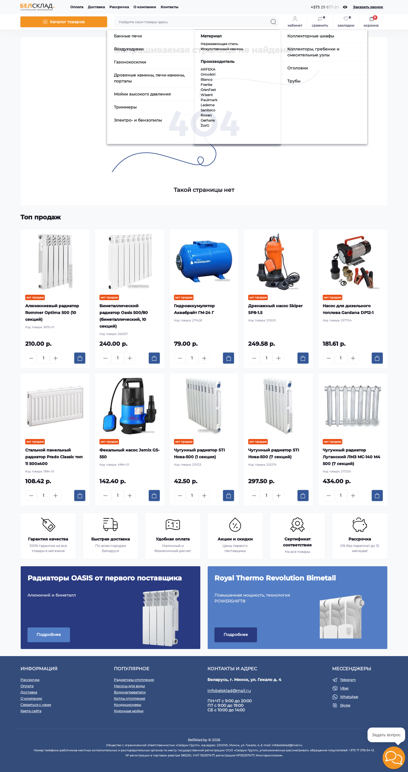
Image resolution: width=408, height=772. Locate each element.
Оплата (76, 7)
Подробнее (49, 634)
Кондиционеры (127, 705)
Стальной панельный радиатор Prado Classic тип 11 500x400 (54, 456)
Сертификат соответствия (297, 542)
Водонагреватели (130, 692)
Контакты (169, 7)
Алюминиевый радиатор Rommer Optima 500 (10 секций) (52, 312)
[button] (393, 757)
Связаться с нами (35, 705)
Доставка (96, 7)
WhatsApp (349, 697)
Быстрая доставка (110, 539)
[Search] (273, 21)
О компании (144, 7)
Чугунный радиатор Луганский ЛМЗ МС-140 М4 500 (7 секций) (351, 456)
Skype (345, 705)
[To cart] (79, 358)
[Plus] (55, 358)
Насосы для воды (129, 686)
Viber (344, 688)
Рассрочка (119, 7)
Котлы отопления (129, 698)
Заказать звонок (368, 7)
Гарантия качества (48, 539)
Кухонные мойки (128, 711)
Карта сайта (30, 711)
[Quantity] (43, 358)
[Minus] (31, 358)
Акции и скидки (235, 539)
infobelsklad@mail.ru (229, 690)
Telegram (348, 680)
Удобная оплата (173, 539)
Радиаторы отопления (134, 680)
